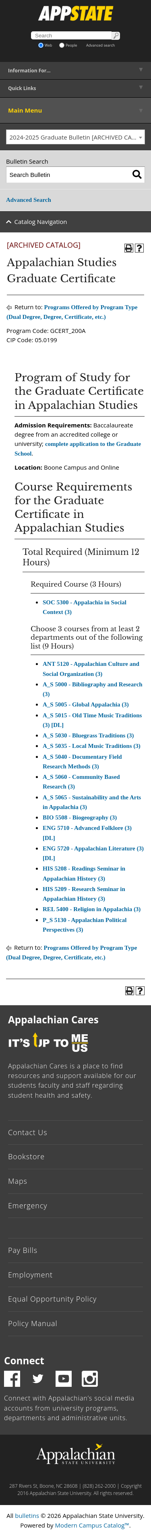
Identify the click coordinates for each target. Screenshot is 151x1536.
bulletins (27, 1515)
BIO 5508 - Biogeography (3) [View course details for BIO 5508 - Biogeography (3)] (80, 817)
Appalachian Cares (53, 1019)
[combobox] (75, 137)
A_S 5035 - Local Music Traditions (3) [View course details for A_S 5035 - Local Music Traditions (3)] (92, 746)
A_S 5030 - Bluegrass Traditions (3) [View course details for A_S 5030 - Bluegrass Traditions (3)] (88, 735)
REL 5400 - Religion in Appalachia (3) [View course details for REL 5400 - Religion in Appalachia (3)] (92, 909)
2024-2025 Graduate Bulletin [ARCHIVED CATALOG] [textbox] (77, 137)
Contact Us (28, 1132)
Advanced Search (28, 200)
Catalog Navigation (40, 222)
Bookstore (26, 1156)
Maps (17, 1181)
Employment (30, 1274)
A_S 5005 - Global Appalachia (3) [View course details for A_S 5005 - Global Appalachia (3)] (86, 704)
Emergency (28, 1205)
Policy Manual (32, 1323)
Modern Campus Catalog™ (92, 1525)
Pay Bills (22, 1250)
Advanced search (100, 45)
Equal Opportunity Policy (52, 1299)
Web (45, 45)
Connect (24, 1360)
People (68, 45)
